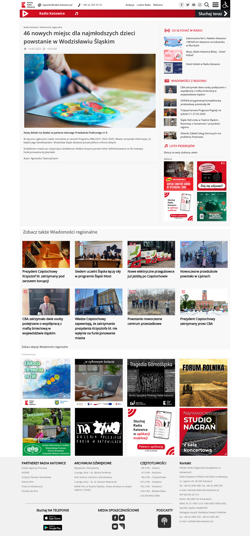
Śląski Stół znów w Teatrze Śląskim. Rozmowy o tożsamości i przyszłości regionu (200, 123)
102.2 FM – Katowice (151, 486)
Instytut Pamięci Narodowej (36, 477)
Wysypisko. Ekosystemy (86, 467)
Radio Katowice (31, 27)
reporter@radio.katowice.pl (57, 4)
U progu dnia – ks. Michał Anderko (92, 472)
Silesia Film (28, 481)
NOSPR (25, 472)
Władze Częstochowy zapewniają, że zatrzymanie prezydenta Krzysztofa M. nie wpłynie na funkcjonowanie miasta (96, 328)
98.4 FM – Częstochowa (153, 477)
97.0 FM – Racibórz (150, 472)
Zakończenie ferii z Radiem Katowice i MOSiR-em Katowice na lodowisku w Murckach (206, 42)
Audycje (130, 4)
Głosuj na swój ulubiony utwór (181, 152)
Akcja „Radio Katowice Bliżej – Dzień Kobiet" (205, 53)
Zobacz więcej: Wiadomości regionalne (45, 347)
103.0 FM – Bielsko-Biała (153, 491)
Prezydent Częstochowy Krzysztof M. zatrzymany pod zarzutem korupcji (43, 276)
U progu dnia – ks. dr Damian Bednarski (95, 481)
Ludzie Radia (144, 4)
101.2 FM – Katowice (151, 481)
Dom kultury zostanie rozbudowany (93, 477)
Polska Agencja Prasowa (34, 467)
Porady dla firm (30, 491)
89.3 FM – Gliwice (150, 467)
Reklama (158, 4)
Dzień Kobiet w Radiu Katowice (203, 64)
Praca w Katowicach (32, 486)
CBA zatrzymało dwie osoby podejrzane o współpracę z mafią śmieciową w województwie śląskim (203, 91)
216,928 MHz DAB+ (150, 495)
